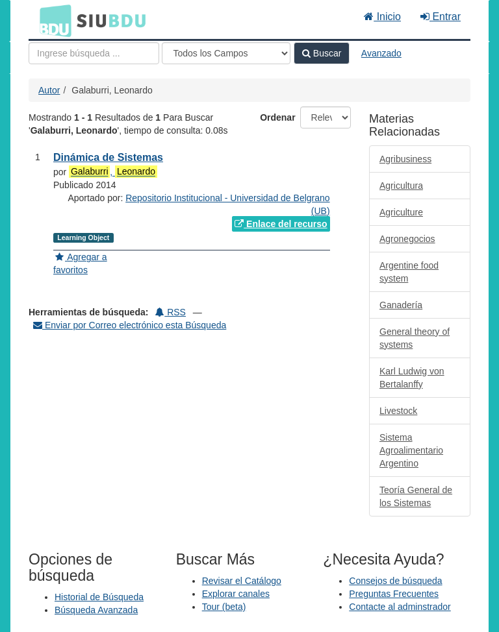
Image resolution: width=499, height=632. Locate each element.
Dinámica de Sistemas (108, 157)
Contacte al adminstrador (399, 607)
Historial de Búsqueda (99, 597)
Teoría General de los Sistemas (415, 496)
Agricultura (401, 185)
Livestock (398, 411)
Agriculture (401, 212)
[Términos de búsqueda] (94, 53)
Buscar (321, 53)
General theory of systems (414, 338)
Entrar (440, 16)
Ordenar (277, 117)
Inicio (382, 16)
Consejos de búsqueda (395, 581)
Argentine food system (409, 272)
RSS (170, 312)
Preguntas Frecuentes (394, 594)
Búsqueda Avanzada (96, 610)
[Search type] (226, 53)
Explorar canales (236, 594)
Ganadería (400, 305)
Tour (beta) (224, 607)
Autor (49, 90)
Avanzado (381, 53)
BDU (52, 20)
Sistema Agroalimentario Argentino (411, 450)
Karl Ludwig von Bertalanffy (411, 377)
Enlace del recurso (281, 224)
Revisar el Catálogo (241, 581)
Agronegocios (407, 239)
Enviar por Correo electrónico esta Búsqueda (129, 325)
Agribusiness (405, 159)
